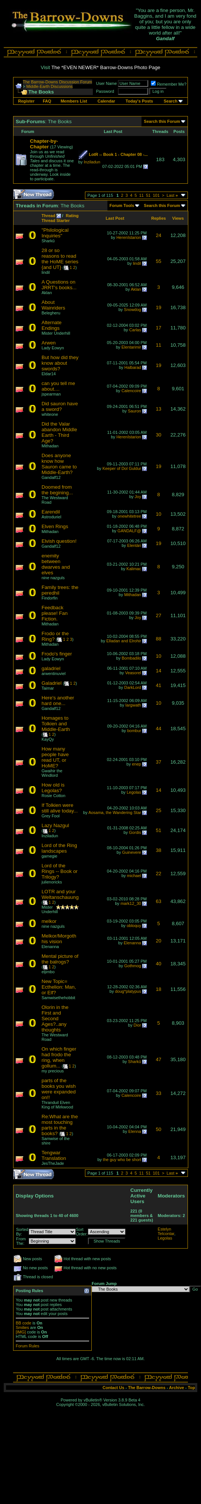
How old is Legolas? (53, 787)
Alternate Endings (51, 325)
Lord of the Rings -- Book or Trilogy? (59, 871)
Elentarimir (131, 347)
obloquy (134, 925)
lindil (46, 272)
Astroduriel (51, 517)
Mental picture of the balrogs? (60, 959)
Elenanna (50, 946)
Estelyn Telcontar (166, 1231)
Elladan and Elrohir (123, 641)
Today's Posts (139, 101)
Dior (137, 1025)
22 (158, 873)
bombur (134, 730)
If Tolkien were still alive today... (60, 808)
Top (191, 1387)
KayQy (48, 739)
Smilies (22, 1327)
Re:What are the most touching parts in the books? (60, 1125)
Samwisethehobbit (58, 997)
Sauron (134, 411)
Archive (176, 1387)
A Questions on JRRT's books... (59, 284)
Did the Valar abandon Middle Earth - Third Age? (59, 432)
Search (170, 101)
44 (158, 728)
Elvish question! (59, 541)
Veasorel (133, 672)
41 (158, 685)
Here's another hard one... (58, 700)
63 (158, 901)
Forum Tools (122, 205)
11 (141, 195)
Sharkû (48, 241)
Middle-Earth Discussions (49, 86)
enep (136, 764)
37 (158, 762)
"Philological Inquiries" (55, 233)
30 (158, 435)
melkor (49, 921)
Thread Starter (56, 220)
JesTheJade (53, 1163)
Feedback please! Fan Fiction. (55, 613)
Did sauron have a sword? (60, 406)
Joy (138, 496)
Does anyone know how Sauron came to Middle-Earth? (59, 464)
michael (134, 875)
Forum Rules (27, 1346)
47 (158, 1059)
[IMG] (21, 1332)
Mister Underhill (56, 333)
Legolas (134, 792)
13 (158, 409)
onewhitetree (129, 516)
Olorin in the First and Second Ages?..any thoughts (55, 1018)
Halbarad (132, 367)
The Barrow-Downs (146, 1387)
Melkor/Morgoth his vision (59, 938)
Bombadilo (131, 658)
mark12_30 (131, 903)
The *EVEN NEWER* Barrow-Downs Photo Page (105, 67)
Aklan (136, 289)
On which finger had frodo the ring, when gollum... (59, 1057)
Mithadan (50, 446)
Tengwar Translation (54, 1155)
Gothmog (132, 965)
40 (158, 963)
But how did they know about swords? (60, 363)
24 (158, 235)
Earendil (51, 512)
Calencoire (131, 390)
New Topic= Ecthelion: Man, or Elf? (59, 987)
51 (148, 195)
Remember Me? (168, 84)
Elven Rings (55, 526)
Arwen (49, 343)
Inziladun (92, 162)
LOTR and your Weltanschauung (60, 894)
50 (158, 1129)
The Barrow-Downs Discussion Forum (57, 82)
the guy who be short (122, 1159)
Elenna (134, 1131)
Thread (48, 215)
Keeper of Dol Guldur (122, 468)
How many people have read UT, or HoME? (55, 757)
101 (156, 195)
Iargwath (133, 705)
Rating (72, 215)
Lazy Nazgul (55, 825)
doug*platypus (128, 991)
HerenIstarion (128, 237)
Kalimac (134, 568)
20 (158, 941)
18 (158, 989)
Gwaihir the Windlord (52, 773)
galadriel (51, 668)
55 (158, 261)
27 (158, 615)
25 (158, 810)
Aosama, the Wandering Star (114, 812)
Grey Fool (51, 816)
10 (158, 514)
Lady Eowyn (53, 348)
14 (158, 670)
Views (178, 218)
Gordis (135, 832)
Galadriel (51, 683)
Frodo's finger (57, 654)
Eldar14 (49, 373)
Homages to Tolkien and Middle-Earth (56, 723)
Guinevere (131, 852)
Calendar (106, 101)
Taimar (48, 688)
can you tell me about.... (58, 386)
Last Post (115, 218)
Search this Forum (162, 121)
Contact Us (113, 1387)
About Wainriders (53, 305)
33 (158, 1093)
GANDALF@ (129, 531)
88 (158, 639)
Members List (74, 101)
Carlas (135, 330)
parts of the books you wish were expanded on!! (59, 1089)
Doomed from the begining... (57, 489)
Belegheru (51, 313)
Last (172, 195)
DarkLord (132, 687)
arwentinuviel (54, 673)
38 (158, 850)
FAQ (47, 101)
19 (158, 307)
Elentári (134, 545)
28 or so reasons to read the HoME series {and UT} (60, 259)
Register (26, 101)
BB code (23, 1323)
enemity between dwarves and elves (56, 564)
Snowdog (132, 309)
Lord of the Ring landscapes (59, 848)
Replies (158, 218)
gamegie (49, 856)
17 (158, 328)
